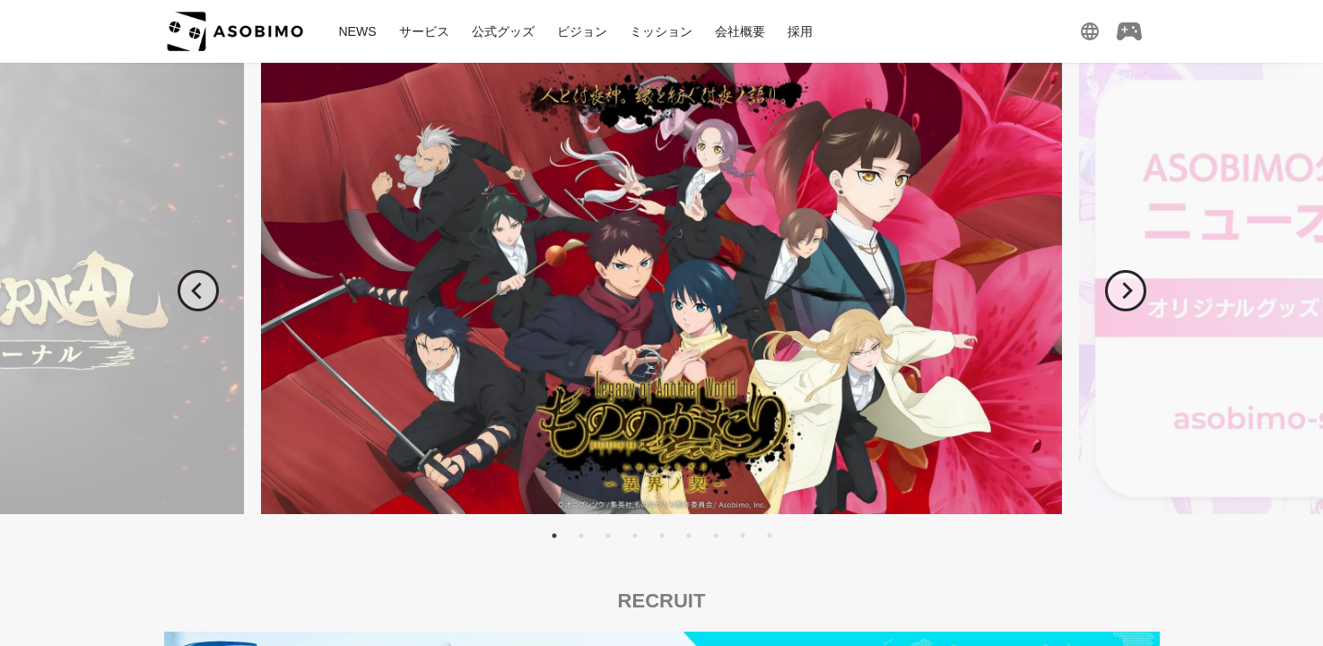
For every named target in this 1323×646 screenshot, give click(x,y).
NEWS (358, 31)
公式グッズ (503, 31)
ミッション (661, 31)
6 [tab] (689, 536)
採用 (800, 31)
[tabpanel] (662, 288)
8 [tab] (743, 536)
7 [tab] (716, 536)
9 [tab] (770, 536)
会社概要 (740, 31)
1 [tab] (554, 536)
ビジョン (582, 31)
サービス (424, 31)
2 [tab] (581, 536)
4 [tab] (635, 536)
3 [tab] (608, 536)
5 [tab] (662, 536)
